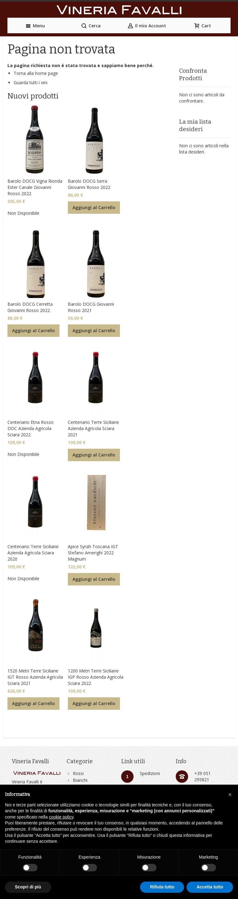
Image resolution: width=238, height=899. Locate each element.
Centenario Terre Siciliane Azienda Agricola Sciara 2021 (93, 428)
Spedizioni (150, 773)
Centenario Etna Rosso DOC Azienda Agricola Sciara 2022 (30, 428)
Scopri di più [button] (28, 886)
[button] (230, 795)
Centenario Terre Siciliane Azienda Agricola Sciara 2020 (33, 553)
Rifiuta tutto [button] (162, 886)
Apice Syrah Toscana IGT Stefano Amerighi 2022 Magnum (93, 553)
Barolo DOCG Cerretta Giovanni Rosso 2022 (30, 307)
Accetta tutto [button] (209, 886)
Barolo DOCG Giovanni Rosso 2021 (91, 307)
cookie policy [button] (61, 816)
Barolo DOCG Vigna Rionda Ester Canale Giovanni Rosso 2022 (34, 187)
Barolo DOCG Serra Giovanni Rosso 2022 (89, 184)
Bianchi (80, 780)
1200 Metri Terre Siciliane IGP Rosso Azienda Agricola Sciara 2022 (95, 677)
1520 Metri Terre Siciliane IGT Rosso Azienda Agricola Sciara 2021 (35, 677)
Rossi (78, 773)
